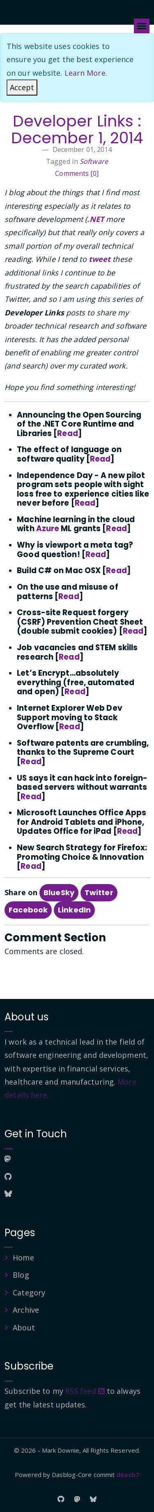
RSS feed (85, 1391)
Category (29, 1292)
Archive (26, 1310)
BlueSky (59, 892)
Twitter (99, 892)
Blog (21, 1275)
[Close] (22, 87)
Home (23, 1257)
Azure (48, 528)
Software (94, 161)
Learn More (85, 73)
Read (67, 433)
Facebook (28, 910)
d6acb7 (127, 1474)
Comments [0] (77, 173)
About (24, 1327)
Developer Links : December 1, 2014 (77, 129)
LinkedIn (74, 910)
